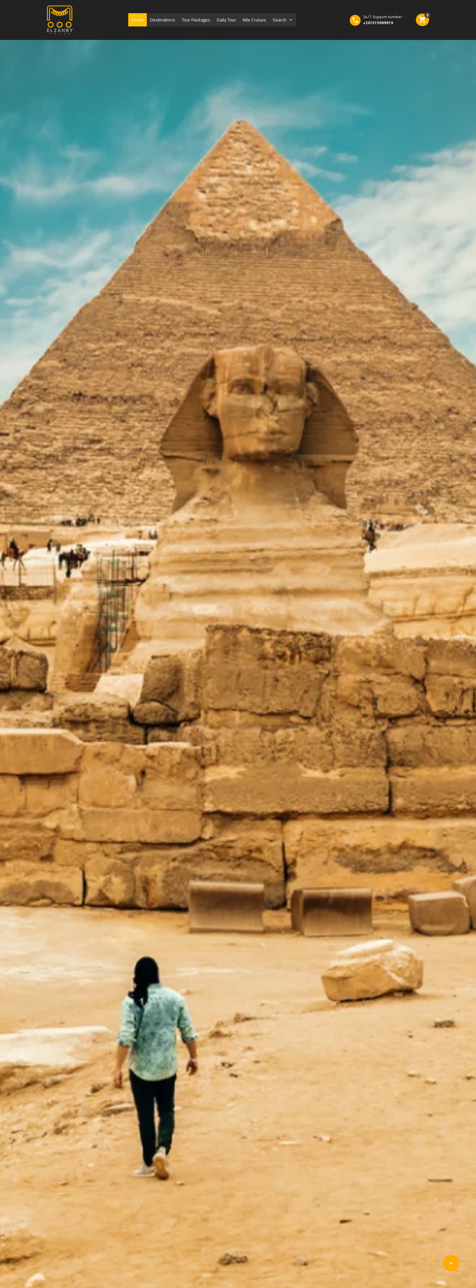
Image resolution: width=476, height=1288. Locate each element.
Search (283, 19)
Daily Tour (226, 20)
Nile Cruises (254, 20)
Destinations (162, 20)
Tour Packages (196, 20)
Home (137, 20)
